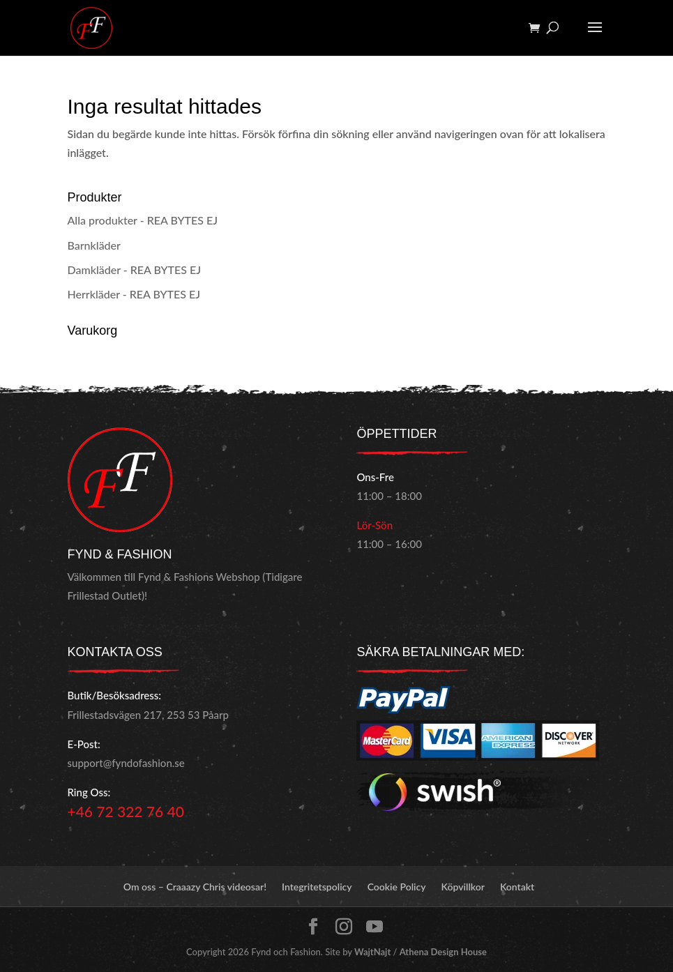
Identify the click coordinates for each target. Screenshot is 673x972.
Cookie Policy (397, 887)
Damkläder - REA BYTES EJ (135, 269)
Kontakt (517, 887)
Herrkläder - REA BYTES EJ (134, 294)
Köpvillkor (463, 887)
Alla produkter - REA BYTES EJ (143, 220)
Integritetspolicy (317, 887)
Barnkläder (94, 245)
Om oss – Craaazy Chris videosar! (194, 887)
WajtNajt (372, 951)
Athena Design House (443, 951)
